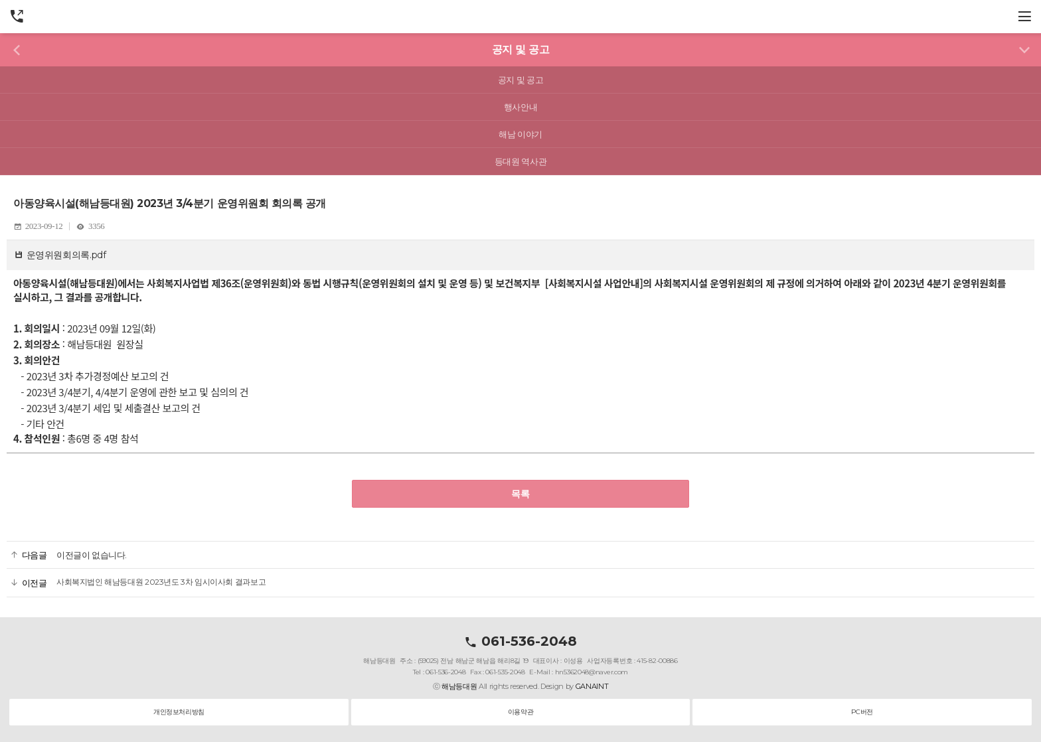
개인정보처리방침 (178, 711)
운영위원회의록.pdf (66, 255)
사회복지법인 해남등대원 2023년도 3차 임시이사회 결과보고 (161, 582)
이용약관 (520, 711)
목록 (520, 494)
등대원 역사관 (520, 161)
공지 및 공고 (520, 79)
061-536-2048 (520, 641)
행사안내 (520, 107)
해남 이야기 (520, 134)
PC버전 (861, 711)
